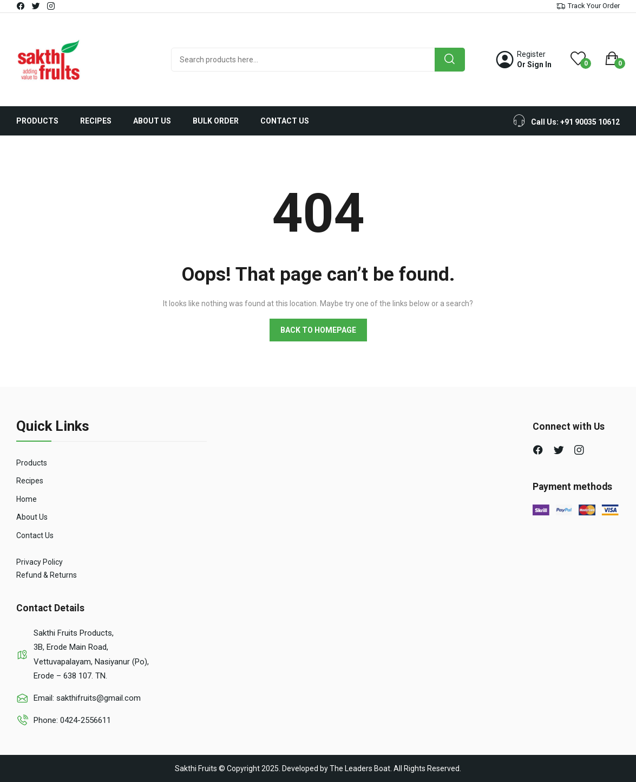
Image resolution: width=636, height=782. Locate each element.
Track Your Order (594, 6)
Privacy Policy (39, 562)
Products (31, 462)
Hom (24, 499)
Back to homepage (318, 330)
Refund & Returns (46, 575)
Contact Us (35, 535)
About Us (32, 517)
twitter (36, 6)
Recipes (29, 480)
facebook (21, 6)
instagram (51, 6)
